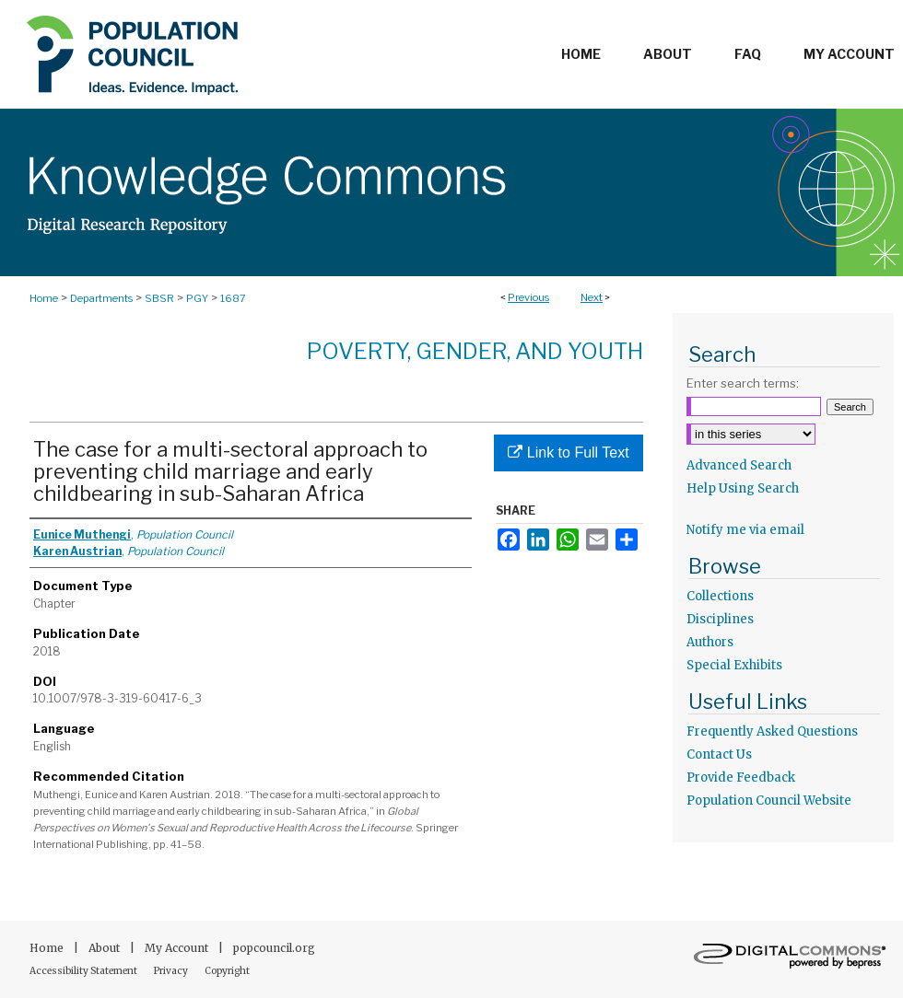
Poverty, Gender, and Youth (475, 351)
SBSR (159, 298)
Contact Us (719, 754)
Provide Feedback (740, 777)
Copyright (227, 971)
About (105, 948)
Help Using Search (742, 488)
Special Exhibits (734, 665)
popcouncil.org (274, 948)
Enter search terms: (742, 383)
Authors (709, 642)
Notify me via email (745, 530)
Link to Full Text (568, 452)
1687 (233, 298)
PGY (197, 298)
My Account (178, 948)
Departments (101, 298)
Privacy (172, 971)
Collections (720, 596)
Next (591, 297)
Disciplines (720, 619)
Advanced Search (739, 465)
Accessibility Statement (84, 971)
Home (43, 298)
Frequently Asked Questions (772, 731)
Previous (528, 297)
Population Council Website (768, 800)
